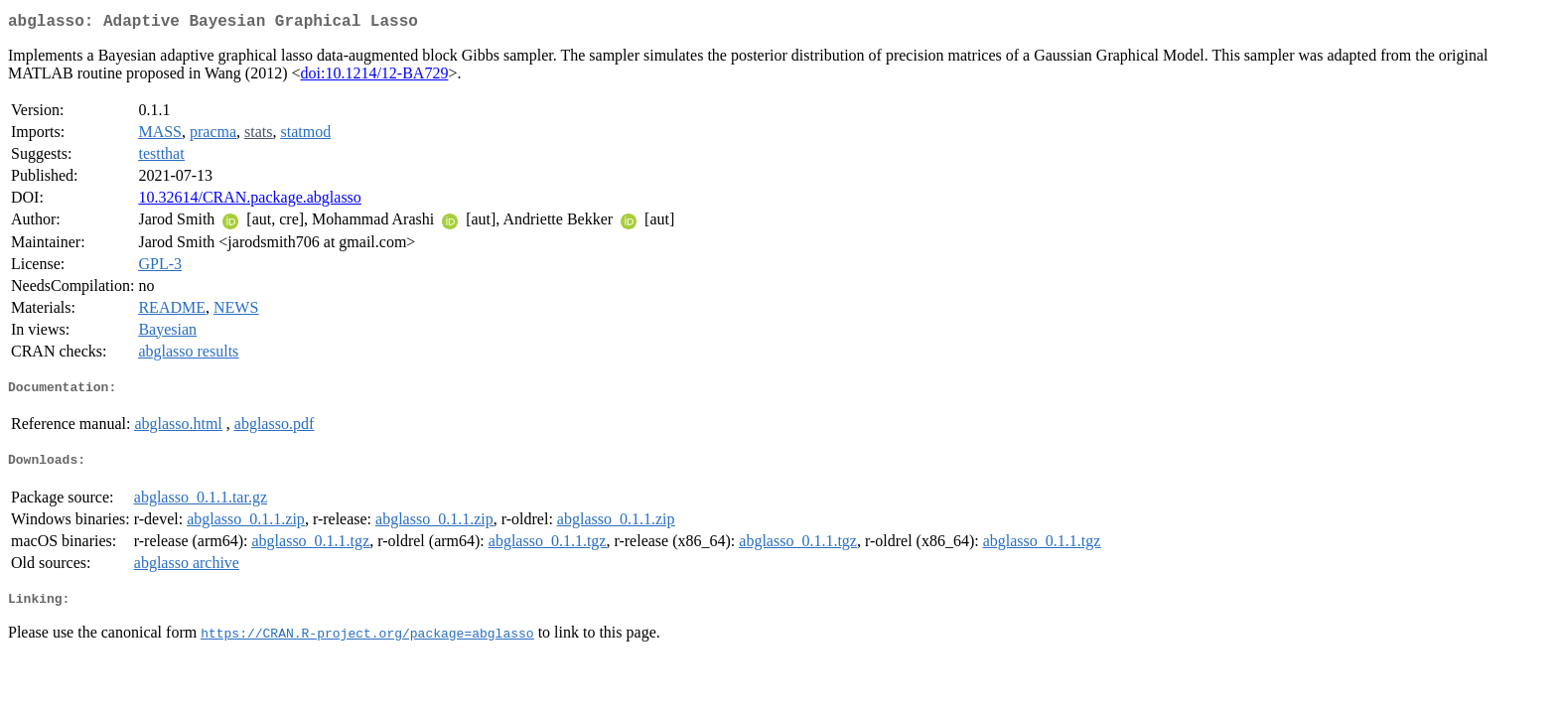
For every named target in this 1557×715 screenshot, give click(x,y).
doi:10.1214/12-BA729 (375, 77)
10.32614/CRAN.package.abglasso (249, 201)
